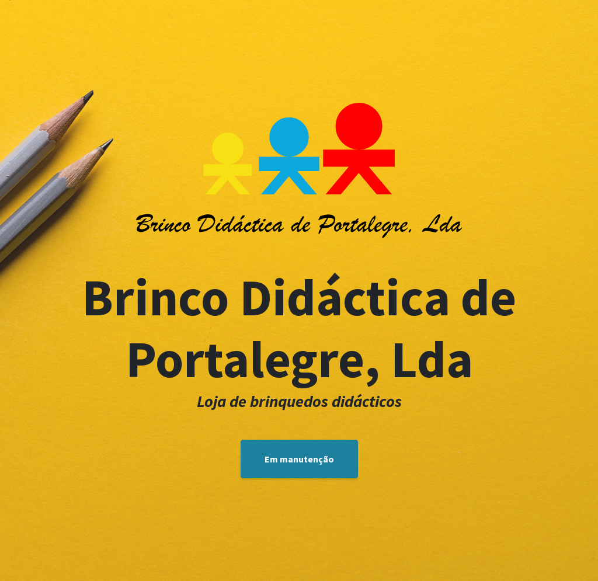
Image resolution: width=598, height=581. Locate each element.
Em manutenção (299, 459)
